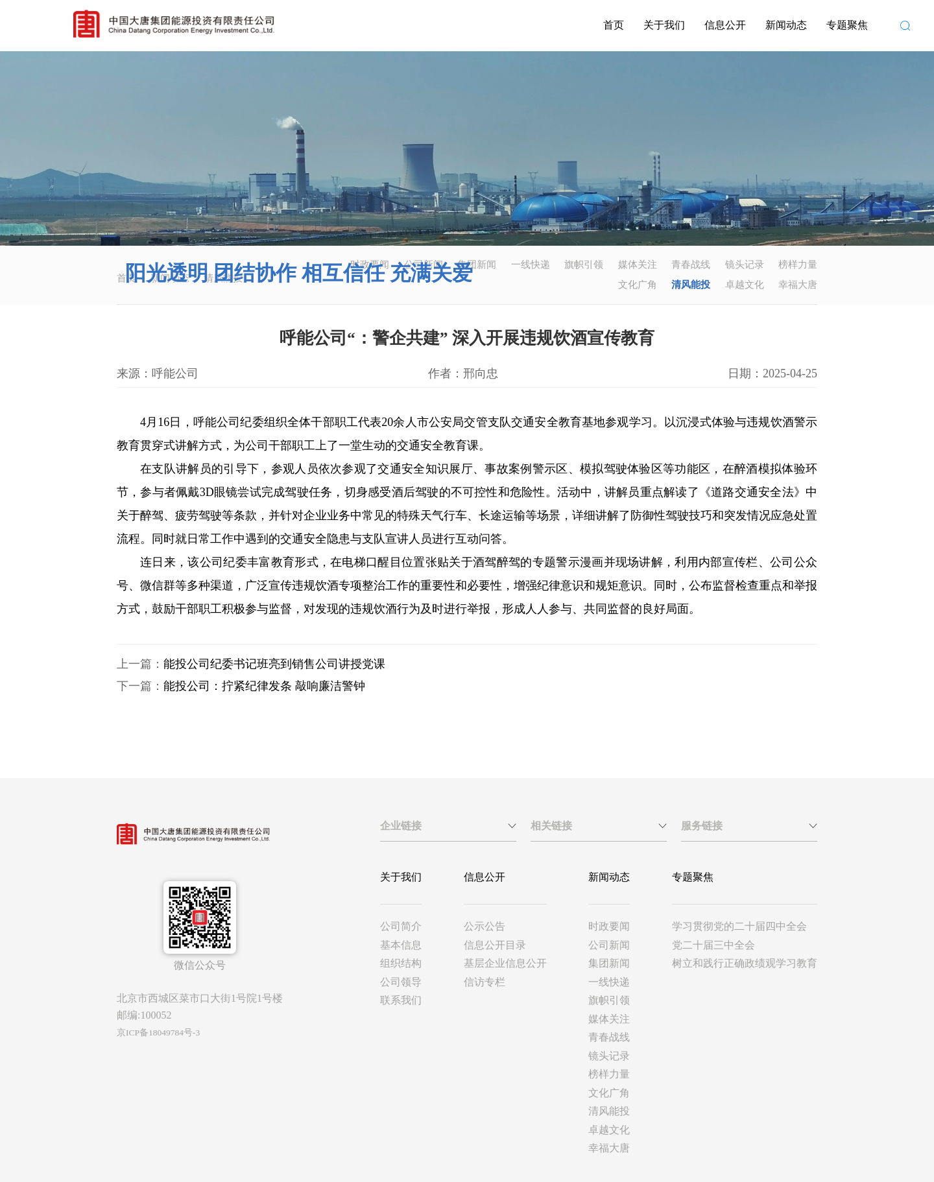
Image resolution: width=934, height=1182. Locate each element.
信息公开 (725, 24)
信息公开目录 (495, 945)
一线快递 (530, 264)
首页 (613, 24)
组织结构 (401, 963)
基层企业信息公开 (505, 963)
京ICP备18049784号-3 (158, 1032)
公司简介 (401, 926)
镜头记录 (744, 264)
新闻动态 (786, 24)
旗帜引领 (583, 264)
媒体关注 (637, 264)
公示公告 (484, 926)
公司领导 (401, 981)
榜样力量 (797, 264)
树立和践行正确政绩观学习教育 (744, 963)
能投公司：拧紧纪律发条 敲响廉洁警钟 (264, 686)
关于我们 (664, 24)
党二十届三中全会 (713, 945)
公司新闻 (609, 945)
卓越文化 (744, 284)
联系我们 (401, 1000)
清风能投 (690, 284)
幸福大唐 (797, 284)
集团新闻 (476, 264)
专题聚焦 (847, 24)
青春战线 (690, 264)
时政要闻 (609, 926)
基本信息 (401, 945)
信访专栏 (484, 981)
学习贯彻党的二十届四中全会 (739, 926)
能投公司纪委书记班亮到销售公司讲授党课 (274, 663)
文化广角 (637, 284)
